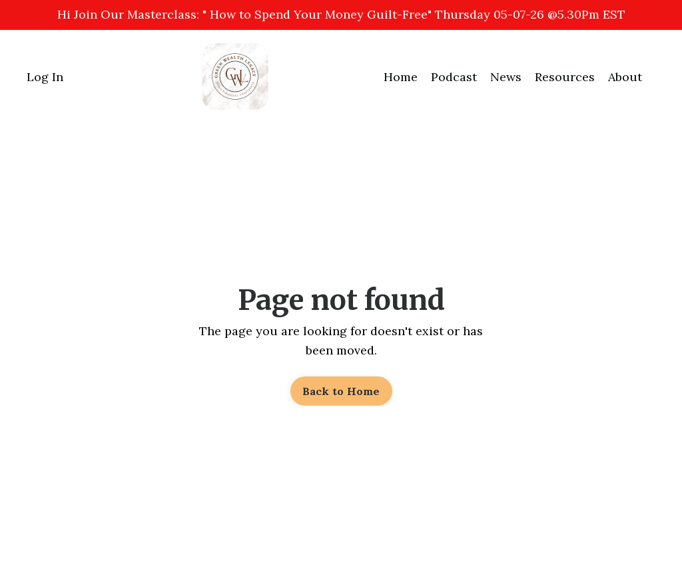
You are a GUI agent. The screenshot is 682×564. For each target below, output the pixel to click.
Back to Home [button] (341, 391)
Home (401, 76)
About (625, 76)
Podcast (454, 76)
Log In (45, 76)
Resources (565, 76)
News (505, 76)
